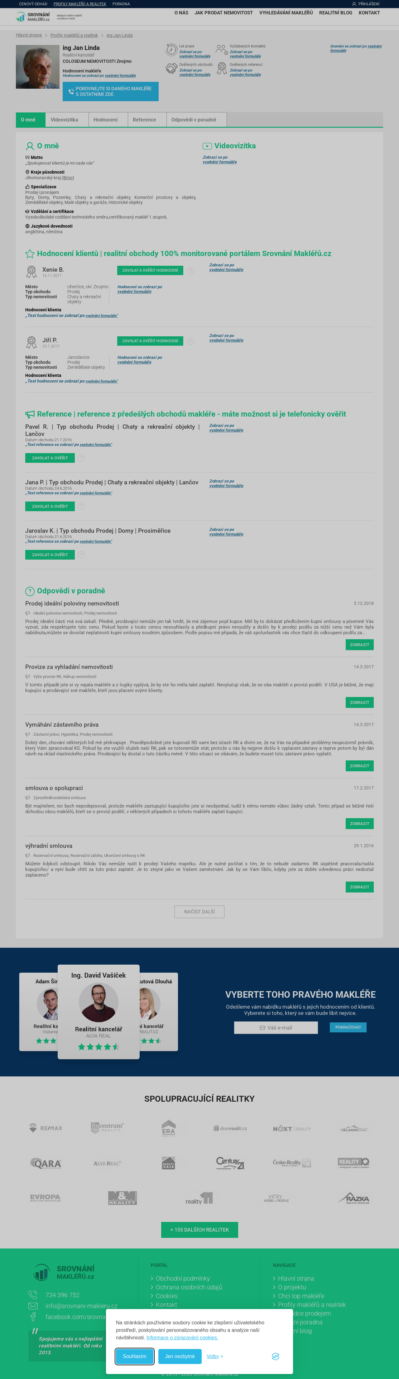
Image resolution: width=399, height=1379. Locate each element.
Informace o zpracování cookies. (182, 1337)
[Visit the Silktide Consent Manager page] (275, 1356)
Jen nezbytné (180, 1356)
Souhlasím (135, 1356)
